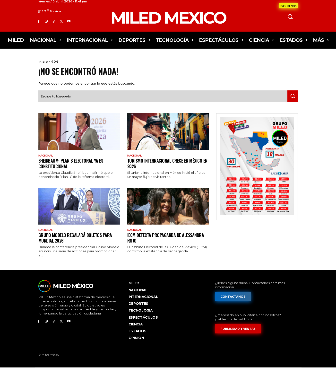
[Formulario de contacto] (288, 5)
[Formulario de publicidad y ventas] (238, 336)
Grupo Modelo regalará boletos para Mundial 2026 (77, 244)
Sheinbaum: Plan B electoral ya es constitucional (73, 169)
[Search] (291, 102)
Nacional (46, 161)
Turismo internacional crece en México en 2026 (167, 169)
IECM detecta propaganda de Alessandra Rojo (156, 244)
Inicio (43, 61)
